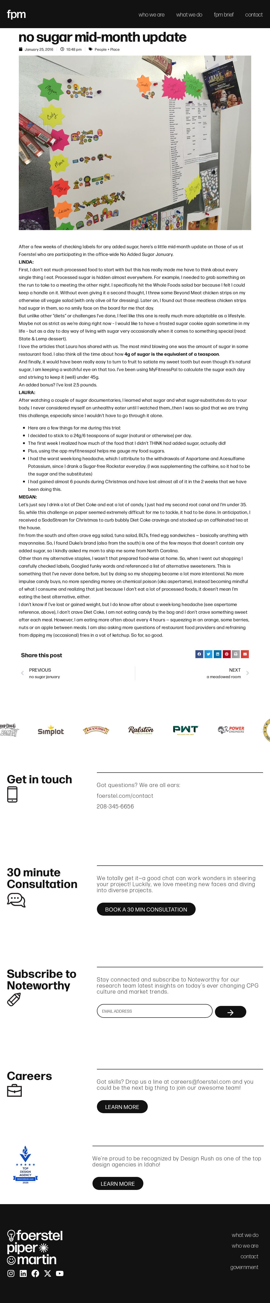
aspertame (179, 581)
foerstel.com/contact (125, 795)
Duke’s (76, 542)
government (244, 1267)
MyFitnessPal (163, 369)
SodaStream (55, 519)
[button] (199, 654)
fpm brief (224, 14)
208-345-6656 (115, 806)
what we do (189, 14)
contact (254, 14)
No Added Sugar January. (147, 254)
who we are (152, 14)
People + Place (107, 49)
